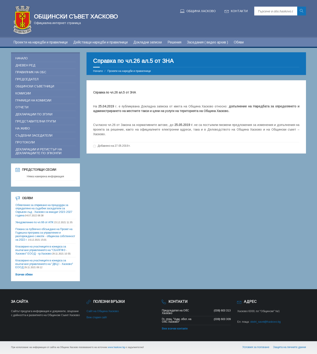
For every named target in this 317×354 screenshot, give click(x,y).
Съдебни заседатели (33, 135)
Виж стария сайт (97, 317)
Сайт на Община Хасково (103, 311)
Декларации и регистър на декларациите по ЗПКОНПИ (38, 151)
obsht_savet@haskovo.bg (265, 321)
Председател (27, 79)
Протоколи (25, 142)
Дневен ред (25, 65)
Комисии (23, 93)
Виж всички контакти (175, 328)
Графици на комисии (33, 100)
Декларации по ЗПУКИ (33, 114)
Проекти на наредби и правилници (40, 42)
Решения (174, 42)
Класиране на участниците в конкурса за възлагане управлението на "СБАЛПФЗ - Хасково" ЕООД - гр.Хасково (41, 250)
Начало (98, 71)
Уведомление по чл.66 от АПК (34, 222)
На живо (22, 128)
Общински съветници (34, 86)
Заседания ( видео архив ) (207, 42)
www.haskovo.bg (116, 347)
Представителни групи (35, 121)
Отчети (21, 107)
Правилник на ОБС (30, 72)
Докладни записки (147, 42)
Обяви (239, 42)
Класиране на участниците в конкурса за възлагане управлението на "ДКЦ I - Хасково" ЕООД (44, 264)
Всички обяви (24, 274)
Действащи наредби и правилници (100, 42)
